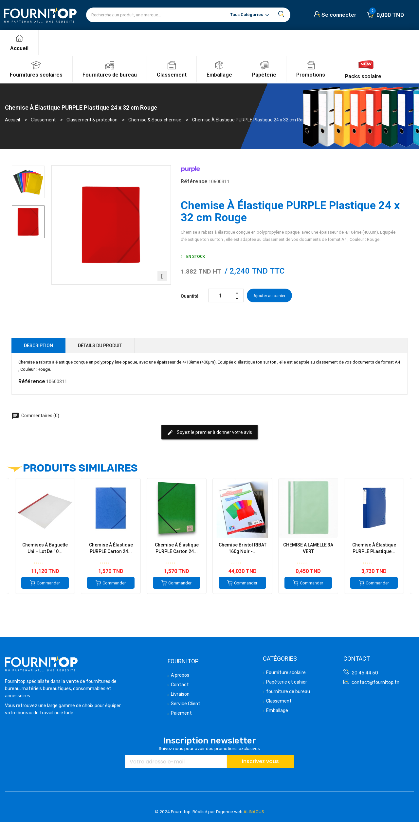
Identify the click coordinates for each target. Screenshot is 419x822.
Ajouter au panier (269, 295)
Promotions (310, 75)
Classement (172, 75)
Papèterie (264, 75)
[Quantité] (220, 295)
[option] (28, 182)
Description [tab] (38, 345)
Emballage (219, 75)
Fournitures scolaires (36, 75)
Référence (194, 181)
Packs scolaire (363, 76)
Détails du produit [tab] (100, 345)
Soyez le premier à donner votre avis (209, 432)
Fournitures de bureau (109, 75)
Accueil (19, 48)
